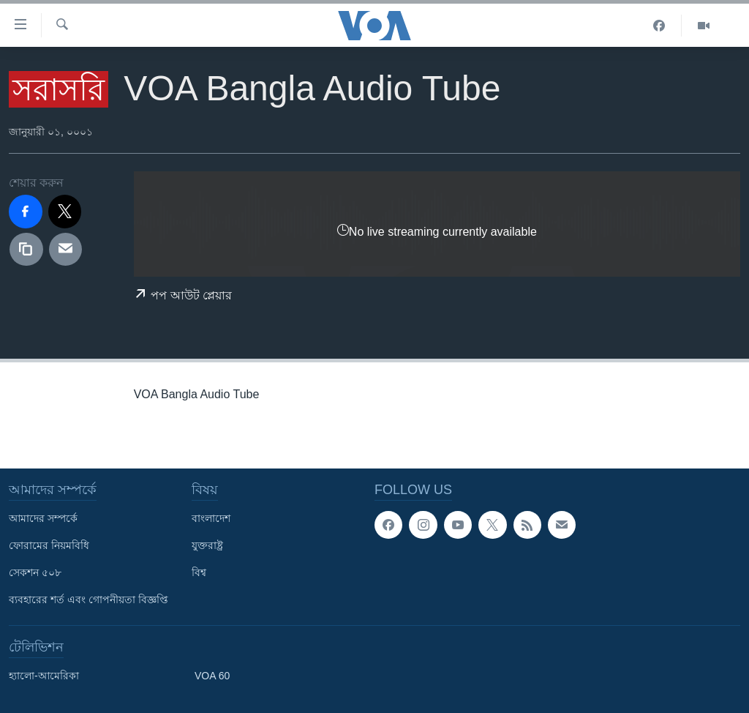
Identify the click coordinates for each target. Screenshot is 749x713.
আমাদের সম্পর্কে (43, 518)
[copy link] (26, 249)
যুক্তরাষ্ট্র (207, 545)
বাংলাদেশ (211, 518)
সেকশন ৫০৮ (35, 572)
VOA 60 (212, 676)
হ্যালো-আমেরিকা (44, 676)
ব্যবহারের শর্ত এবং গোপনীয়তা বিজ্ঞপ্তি (88, 599)
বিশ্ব (199, 572)
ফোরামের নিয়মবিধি (49, 545)
